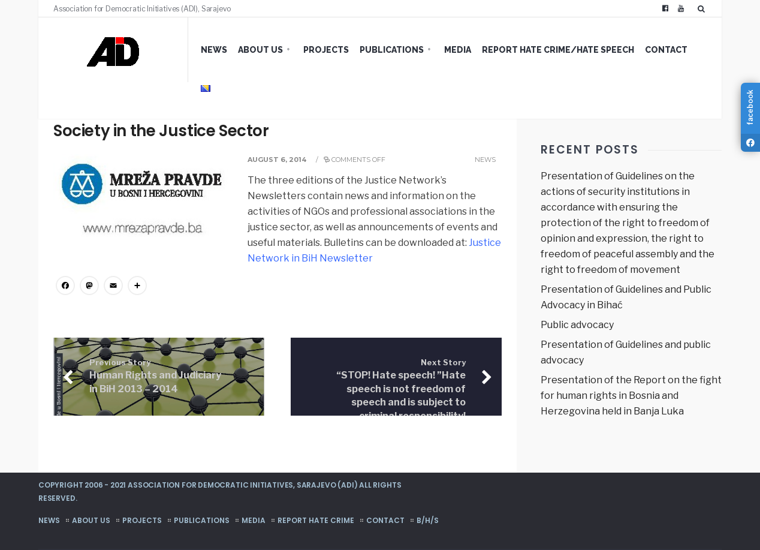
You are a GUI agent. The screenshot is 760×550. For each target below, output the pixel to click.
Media (457, 50)
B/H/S (428, 520)
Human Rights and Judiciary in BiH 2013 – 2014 (155, 376)
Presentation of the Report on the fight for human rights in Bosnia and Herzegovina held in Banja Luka (631, 395)
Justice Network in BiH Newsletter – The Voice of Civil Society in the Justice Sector (255, 121)
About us (260, 50)
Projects (326, 50)
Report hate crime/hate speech (558, 50)
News (214, 50)
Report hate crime (316, 520)
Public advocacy (577, 324)
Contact (666, 50)
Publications (392, 50)
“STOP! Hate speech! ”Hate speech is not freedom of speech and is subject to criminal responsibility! (401, 390)
